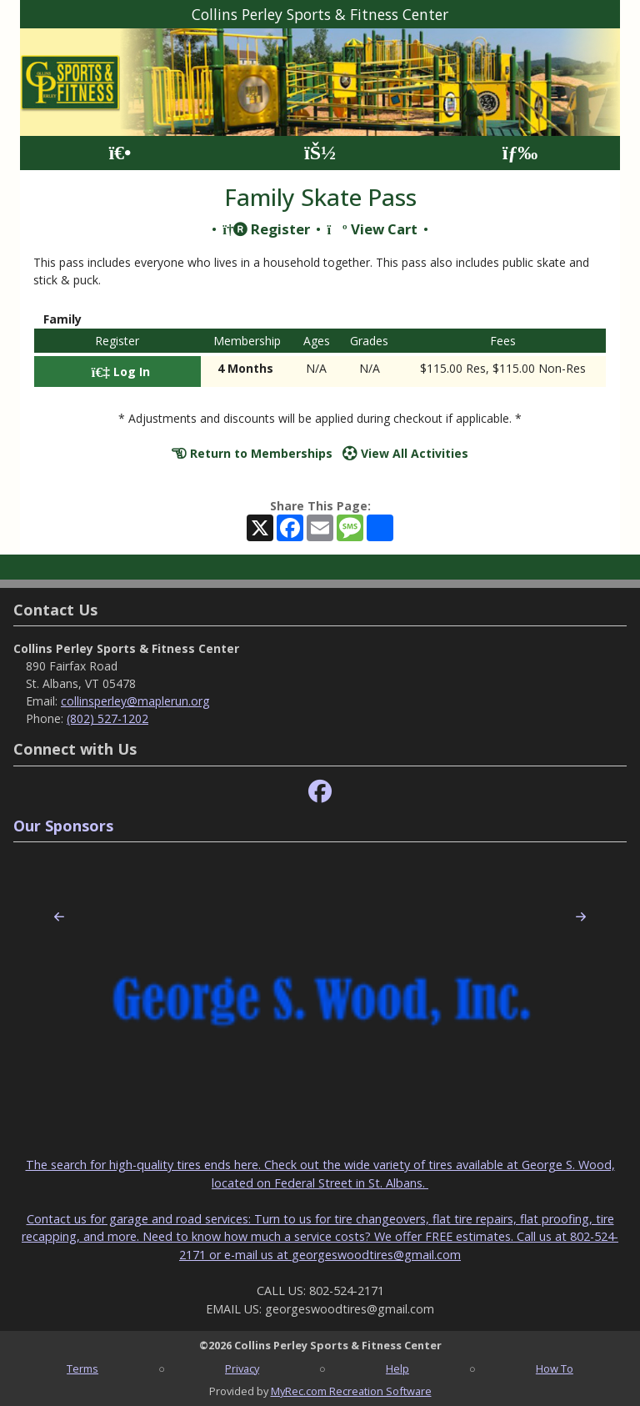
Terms (82, 1368)
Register (266, 229)
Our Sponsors (63, 826)
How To (554, 1368)
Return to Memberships (252, 453)
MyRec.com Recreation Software (351, 1390)
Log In (121, 371)
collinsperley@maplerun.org (135, 701)
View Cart (372, 229)
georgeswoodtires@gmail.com (376, 1255)
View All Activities (405, 453)
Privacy (242, 1368)
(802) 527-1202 (107, 718)
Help (397, 1368)
